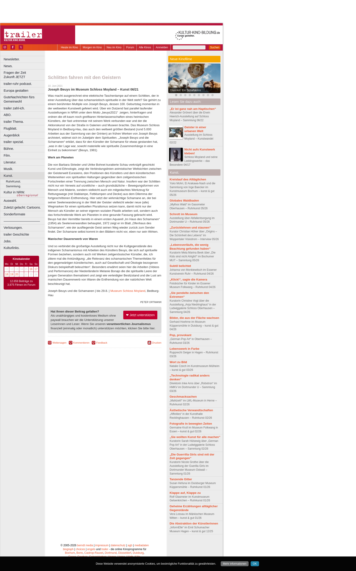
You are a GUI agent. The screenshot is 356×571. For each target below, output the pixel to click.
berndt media (85, 545)
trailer (104, 549)
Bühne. (9, 148)
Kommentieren (81, 342)
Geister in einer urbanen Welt (195, 129)
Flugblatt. (10, 128)
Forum (130, 47)
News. (8, 66)
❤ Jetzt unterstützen (140, 315)
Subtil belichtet (180, 266)
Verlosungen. (13, 227)
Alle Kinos (145, 47)
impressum (102, 545)
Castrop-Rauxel (93, 552)
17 (36, 269)
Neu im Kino (114, 47)
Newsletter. (12, 59)
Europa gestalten (16, 90)
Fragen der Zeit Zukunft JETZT (25, 75)
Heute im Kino (69, 47)
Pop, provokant (180, 335)
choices (80, 549)
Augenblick (12, 135)
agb (130, 545)
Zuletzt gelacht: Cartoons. (22, 207)
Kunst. (8, 175)
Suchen (214, 47)
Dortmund (111, 552)
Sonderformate (14, 214)
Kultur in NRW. (14, 192)
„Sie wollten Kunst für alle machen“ (195, 437)
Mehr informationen (234, 563)
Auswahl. (10, 200)
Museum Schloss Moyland (127, 291)
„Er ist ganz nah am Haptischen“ (193, 109)
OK (255, 563)
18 (6, 274)
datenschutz (118, 545)
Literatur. (10, 162)
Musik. (8, 169)
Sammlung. (13, 186)
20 (16, 274)
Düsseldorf (124, 552)
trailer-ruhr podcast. (18, 84)
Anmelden (162, 47)
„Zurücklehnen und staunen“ (190, 227)
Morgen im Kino (92, 47)
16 (31, 269)
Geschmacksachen (183, 396)
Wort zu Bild (178, 362)
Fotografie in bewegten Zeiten (191, 423)
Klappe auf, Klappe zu (185, 493)
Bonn (80, 552)
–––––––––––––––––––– (22, 221)
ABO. (7, 115)
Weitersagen (59, 342)
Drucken (156, 342)
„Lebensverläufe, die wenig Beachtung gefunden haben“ (190, 246)
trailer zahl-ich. (14, 108)
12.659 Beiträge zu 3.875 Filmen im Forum (21, 283)
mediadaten (141, 545)
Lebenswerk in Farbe (184, 348)
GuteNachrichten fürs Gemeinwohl (19, 99)
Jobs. (7, 241)
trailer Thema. (14, 121)
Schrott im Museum (183, 214)
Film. (7, 155)
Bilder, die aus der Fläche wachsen (194, 318)
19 (11, 274)
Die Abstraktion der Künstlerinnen (194, 523)
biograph (68, 549)
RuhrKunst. (13, 181)
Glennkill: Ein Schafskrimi (185, 90)
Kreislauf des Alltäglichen (188, 179)
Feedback (101, 342)
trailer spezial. (14, 142)
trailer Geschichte (16, 234)
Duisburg (138, 552)
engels (91, 549)
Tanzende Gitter (181, 479)
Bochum (70, 552)
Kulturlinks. (12, 248)
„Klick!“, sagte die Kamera (188, 279)
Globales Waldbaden (184, 200)
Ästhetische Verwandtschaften (191, 410)
